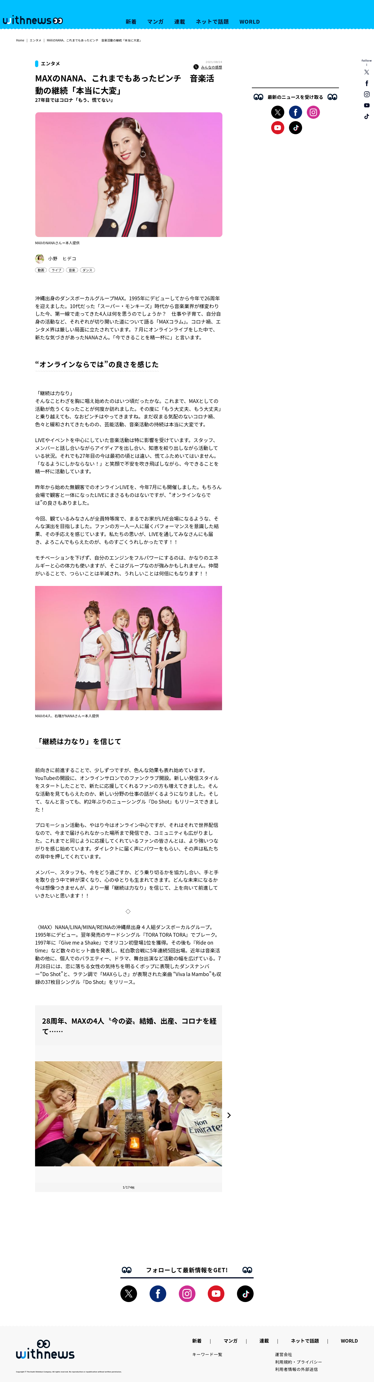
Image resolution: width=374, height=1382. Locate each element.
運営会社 (283, 1354)
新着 (131, 21)
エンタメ (35, 40)
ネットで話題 (212, 21)
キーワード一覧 (207, 1354)
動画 (41, 270)
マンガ (155, 21)
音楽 (72, 270)
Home (20, 40)
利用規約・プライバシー (298, 1362)
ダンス (87, 270)
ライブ (56, 270)
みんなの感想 (207, 67)
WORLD (250, 21)
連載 (180, 21)
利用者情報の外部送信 (296, 1369)
